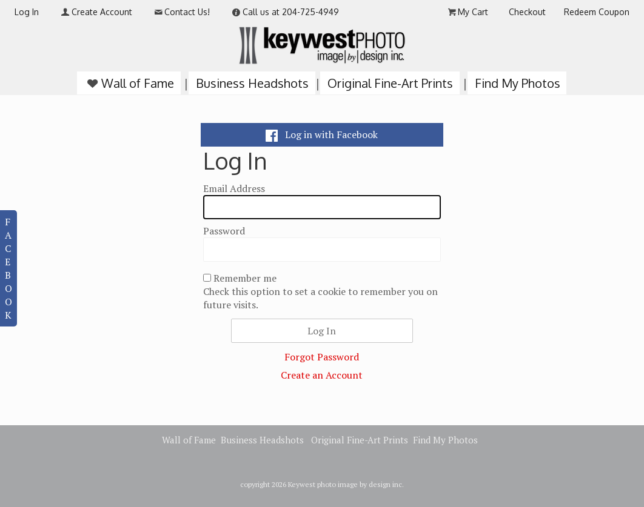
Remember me (245, 278)
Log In (27, 12)
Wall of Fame (129, 83)
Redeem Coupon (596, 12)
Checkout (527, 12)
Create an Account (322, 375)
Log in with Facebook (322, 134)
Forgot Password (321, 356)
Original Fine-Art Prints (390, 83)
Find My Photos (517, 83)
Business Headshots (252, 83)
